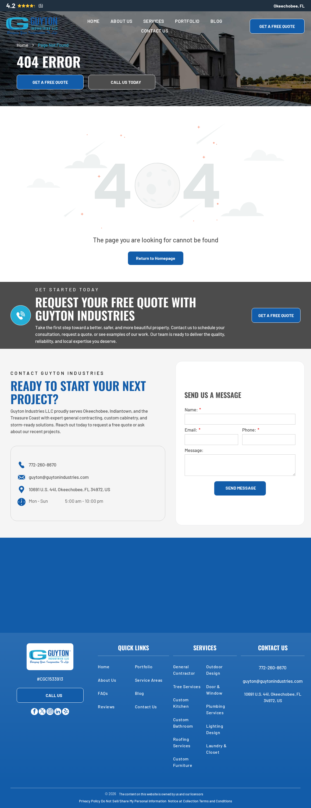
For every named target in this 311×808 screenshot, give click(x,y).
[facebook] (34, 712)
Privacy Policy (89, 801)
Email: (191, 429)
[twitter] (42, 712)
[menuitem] (93, 21)
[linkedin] (57, 712)
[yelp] (65, 712)
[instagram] (50, 712)
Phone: (249, 429)
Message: (194, 450)
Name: (191, 409)
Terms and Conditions (215, 801)
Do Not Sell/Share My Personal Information (133, 801)
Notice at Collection (183, 801)
